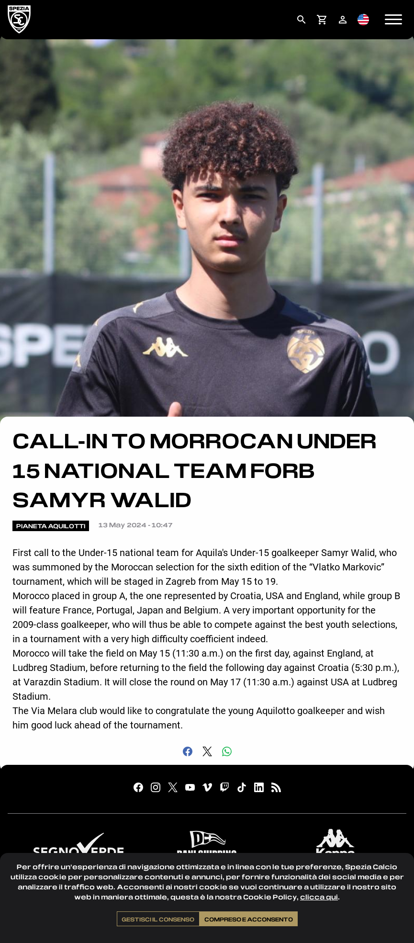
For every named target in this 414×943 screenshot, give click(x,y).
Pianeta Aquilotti (50, 526)
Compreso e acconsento (248, 919)
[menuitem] (301, 20)
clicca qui (319, 897)
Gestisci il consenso (158, 919)
